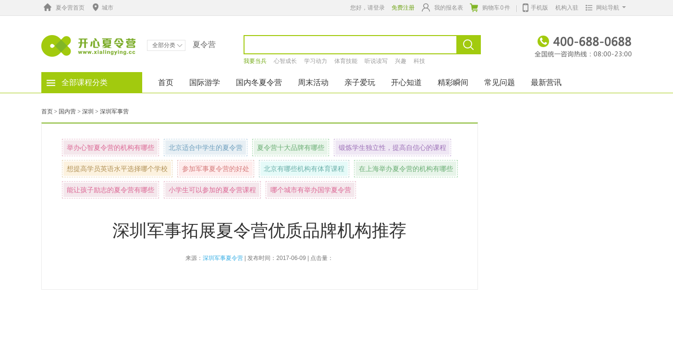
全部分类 (167, 45)
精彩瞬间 (453, 82)
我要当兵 (255, 61)
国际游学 (204, 82)
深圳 (88, 111)
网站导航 (604, 7)
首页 (165, 82)
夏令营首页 (63, 7)
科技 (419, 61)
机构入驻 (566, 7)
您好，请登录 (367, 7)
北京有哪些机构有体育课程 (304, 169)
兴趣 (400, 61)
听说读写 (376, 61)
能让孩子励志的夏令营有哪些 (110, 190)
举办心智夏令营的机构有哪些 (110, 147)
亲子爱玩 (359, 82)
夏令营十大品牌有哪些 (290, 147)
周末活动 (313, 82)
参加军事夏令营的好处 (215, 169)
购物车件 (490, 7)
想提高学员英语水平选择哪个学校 (117, 169)
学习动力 (315, 61)
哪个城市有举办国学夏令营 (310, 190)
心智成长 (285, 61)
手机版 (535, 6)
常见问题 (499, 82)
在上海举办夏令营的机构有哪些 (406, 169)
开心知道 (406, 82)
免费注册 (403, 7)
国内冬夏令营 (259, 82)
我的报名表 (442, 7)
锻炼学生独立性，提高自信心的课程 (392, 147)
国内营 (67, 111)
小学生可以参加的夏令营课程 (212, 190)
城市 (101, 7)
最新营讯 (546, 82)
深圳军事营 (114, 111)
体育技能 (345, 61)
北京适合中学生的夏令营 (206, 147)
